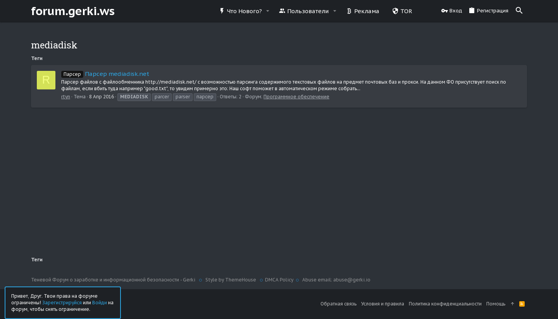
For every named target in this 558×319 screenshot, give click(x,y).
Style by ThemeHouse (230, 280)
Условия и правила (382, 304)
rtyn (65, 96)
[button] (268, 11)
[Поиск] (519, 11)
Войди (99, 302)
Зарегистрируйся (62, 302)
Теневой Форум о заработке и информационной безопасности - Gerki (113, 280)
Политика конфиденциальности (445, 304)
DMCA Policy (279, 280)
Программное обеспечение (296, 96)
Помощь (495, 304)
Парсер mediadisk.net (105, 73)
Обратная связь (338, 304)
